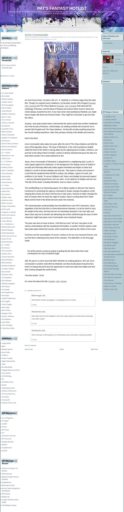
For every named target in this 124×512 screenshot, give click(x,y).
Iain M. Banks (6, 108)
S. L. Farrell (6, 153)
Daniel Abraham (7, 99)
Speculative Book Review (113, 216)
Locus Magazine (7, 418)
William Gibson (7, 167)
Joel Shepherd (6, 277)
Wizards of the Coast (9, 403)
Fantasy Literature (110, 152)
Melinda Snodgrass (8, 284)
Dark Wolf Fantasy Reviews (113, 129)
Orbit (3, 364)
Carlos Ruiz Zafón (8, 328)
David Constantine (8, 135)
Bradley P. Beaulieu (8, 114)
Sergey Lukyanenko (8, 206)
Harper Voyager (7, 358)
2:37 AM (34, 323)
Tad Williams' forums (9, 505)
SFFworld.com (7, 474)
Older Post (94, 349)
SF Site (4, 427)
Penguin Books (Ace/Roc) (11, 370)
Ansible (4, 424)
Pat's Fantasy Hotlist (62, 8)
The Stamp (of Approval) (112, 277)
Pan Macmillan (7, 367)
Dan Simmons (6, 281)
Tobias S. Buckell (8, 123)
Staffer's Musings (110, 231)
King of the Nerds (110, 181)
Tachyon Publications (9, 391)
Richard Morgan (7, 230)
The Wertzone (109, 280)
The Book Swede (110, 245)
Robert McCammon (8, 215)
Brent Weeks (6, 310)
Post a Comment (30, 345)
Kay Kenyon (6, 194)
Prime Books (6, 373)
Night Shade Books (8, 361)
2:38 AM (34, 339)
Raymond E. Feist (8, 155)
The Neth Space (109, 260)
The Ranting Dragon (111, 266)
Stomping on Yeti (110, 233)
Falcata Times (109, 143)
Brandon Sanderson (8, 266)
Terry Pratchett (7, 251)
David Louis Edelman (9, 147)
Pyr (3, 379)
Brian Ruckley (7, 263)
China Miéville (7, 221)
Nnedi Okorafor (7, 242)
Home (62, 349)
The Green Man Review (112, 251)
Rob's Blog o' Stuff (110, 204)
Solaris (4, 385)
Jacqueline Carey (7, 129)
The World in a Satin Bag (112, 283)
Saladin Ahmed (7, 102)
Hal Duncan (6, 141)
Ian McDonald (7, 218)
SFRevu (4, 445)
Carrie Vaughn (7, 304)
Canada (92, 103)
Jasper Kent (6, 191)
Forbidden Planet (110, 161)
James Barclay (7, 111)
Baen (3, 346)
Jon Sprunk (6, 289)
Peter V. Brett (6, 117)
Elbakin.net (6, 497)
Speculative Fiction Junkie (113, 219)
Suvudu (4, 451)
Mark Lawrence (7, 203)
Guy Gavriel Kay (8, 188)
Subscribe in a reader (7, 76)
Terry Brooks (6, 120)
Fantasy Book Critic (111, 146)
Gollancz (5, 355)
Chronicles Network (9, 436)
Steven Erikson (7, 150)
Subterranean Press (8, 388)
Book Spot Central (8, 485)
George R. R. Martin (9, 212)
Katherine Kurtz (7, 200)
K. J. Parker (6, 245)
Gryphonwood (7, 448)
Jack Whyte (6, 322)
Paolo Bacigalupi (7, 105)
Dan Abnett (6, 96)
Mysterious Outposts (111, 184)
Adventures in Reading (112, 122)
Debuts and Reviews (111, 137)
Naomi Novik (6, 239)
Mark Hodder (6, 179)
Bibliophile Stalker (110, 125)
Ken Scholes (6, 272)
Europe (33, 106)
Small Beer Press (7, 382)
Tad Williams (6, 319)
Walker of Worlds (110, 286)
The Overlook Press (8, 394)
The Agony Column (111, 236)
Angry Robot (6, 343)
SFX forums (6, 494)
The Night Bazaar (110, 263)
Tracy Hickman (7, 173)
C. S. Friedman (7, 161)
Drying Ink (108, 140)
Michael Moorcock (8, 227)
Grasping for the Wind (111, 175)
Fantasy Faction (109, 149)
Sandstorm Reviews (111, 207)
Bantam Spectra (7, 349)
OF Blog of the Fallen (111, 187)
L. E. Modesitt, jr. (8, 224)
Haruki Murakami (8, 233)
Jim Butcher (6, 126)
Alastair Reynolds (8, 257)
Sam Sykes (5, 295)
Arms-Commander (36, 34)
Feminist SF (108, 158)
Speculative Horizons (111, 225)
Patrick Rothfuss (7, 260)
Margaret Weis (7, 313)
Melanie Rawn (7, 254)
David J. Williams (8, 316)
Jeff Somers (6, 286)
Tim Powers (6, 248)
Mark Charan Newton (9, 236)
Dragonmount (6, 482)
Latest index (108, 43)
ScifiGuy (107, 213)
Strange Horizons (8, 442)
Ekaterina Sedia (7, 274)
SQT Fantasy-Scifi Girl (112, 228)
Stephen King (6, 197)
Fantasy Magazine (110, 155)
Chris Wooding (7, 325)
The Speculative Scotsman (113, 274)
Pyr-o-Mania (108, 195)
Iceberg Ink (108, 178)
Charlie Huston (7, 182)
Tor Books (5, 397)
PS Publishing (6, 376)
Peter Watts (6, 307)
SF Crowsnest (6, 439)
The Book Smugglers (111, 242)
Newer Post (29, 349)
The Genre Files (109, 248)
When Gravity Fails (111, 289)
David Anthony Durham (10, 144)
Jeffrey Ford (6, 158)
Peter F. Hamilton (8, 170)
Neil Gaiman (6, 164)
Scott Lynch (6, 209)
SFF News (5, 430)
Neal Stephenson (7, 292)
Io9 (3, 433)
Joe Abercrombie (7, 93)
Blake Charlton (7, 132)
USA (27, 106)
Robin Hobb (6, 176)
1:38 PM (33, 305)
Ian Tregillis (6, 301)
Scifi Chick (108, 210)
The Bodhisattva (109, 239)
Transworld (6, 400)
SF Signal (5, 421)
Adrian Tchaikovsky (9, 298)
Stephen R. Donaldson (9, 138)
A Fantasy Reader (110, 119)
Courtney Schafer (8, 269)
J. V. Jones (5, 185)
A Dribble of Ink (109, 117)
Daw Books (6, 352)
